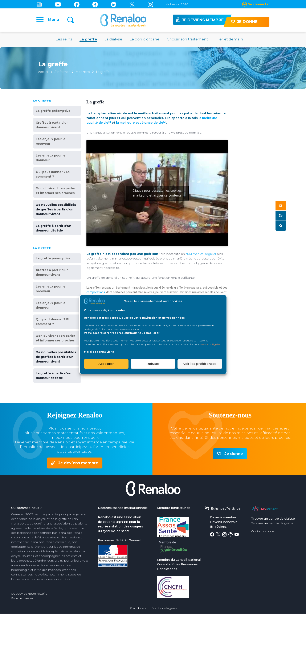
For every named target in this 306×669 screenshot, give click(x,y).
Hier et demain (229, 40)
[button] (281, 205)
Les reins (64, 40)
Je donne (233, 454)
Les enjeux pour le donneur (50, 158)
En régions (218, 527)
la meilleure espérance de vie (141, 123)
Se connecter (259, 4)
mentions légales (210, 344)
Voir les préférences (199, 364)
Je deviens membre (78, 463)
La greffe (88, 40)
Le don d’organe (144, 40)
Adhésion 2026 (177, 4)
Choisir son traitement (187, 40)
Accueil (43, 72)
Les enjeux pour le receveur (50, 142)
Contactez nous (262, 532)
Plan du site (138, 609)
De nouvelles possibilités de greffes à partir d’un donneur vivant (56, 210)
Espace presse (22, 599)
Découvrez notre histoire (29, 594)
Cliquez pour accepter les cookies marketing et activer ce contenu (156, 193)
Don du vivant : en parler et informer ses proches (55, 191)
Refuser (153, 364)
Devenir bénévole (223, 522)
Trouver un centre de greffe (272, 524)
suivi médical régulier (201, 254)
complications (95, 292)
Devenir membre (223, 518)
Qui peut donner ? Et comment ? (53, 175)
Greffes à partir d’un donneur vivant (52, 125)
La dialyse (113, 40)
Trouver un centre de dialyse (273, 519)
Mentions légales (164, 609)
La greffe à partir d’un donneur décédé (53, 229)
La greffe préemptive (53, 111)
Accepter (106, 364)
